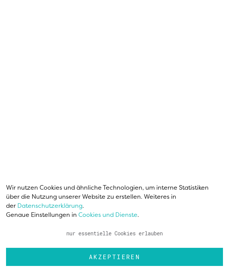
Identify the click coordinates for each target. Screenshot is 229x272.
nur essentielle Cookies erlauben (114, 233)
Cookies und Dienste (107, 214)
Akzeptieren (114, 257)
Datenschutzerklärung (49, 205)
